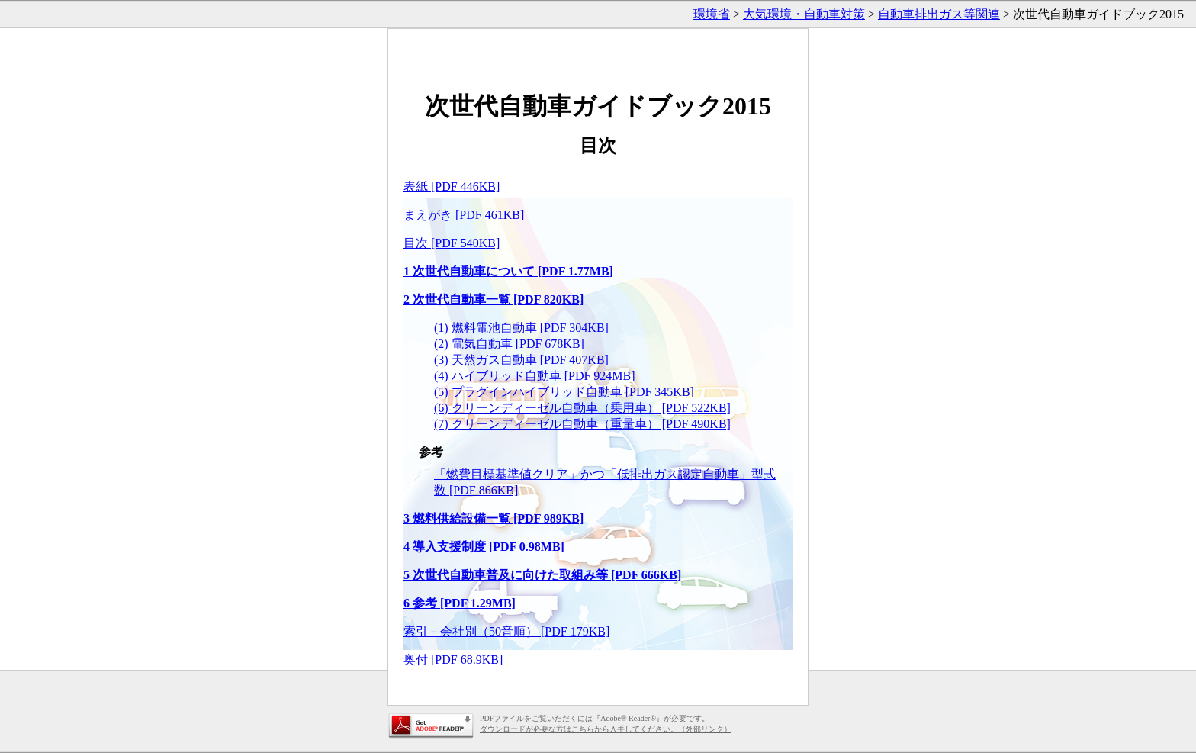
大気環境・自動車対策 (804, 14)
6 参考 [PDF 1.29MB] (459, 603)
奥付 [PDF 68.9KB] (453, 659)
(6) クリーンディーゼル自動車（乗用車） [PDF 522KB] (582, 407)
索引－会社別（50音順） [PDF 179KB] (506, 631)
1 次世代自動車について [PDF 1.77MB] (508, 271)
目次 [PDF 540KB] (451, 243)
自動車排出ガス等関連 (939, 14)
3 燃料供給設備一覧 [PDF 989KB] (493, 518)
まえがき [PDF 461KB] (463, 214)
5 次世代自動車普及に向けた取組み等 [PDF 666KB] (542, 574)
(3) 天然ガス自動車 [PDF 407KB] (521, 359)
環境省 (711, 14)
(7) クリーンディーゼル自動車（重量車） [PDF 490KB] (582, 423)
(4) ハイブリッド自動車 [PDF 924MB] (534, 375)
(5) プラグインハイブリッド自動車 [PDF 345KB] (564, 391)
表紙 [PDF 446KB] (451, 186)
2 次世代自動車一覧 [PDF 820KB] (493, 299)
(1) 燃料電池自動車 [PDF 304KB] (521, 327)
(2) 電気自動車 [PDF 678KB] (509, 343)
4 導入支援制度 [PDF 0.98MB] (483, 546)
